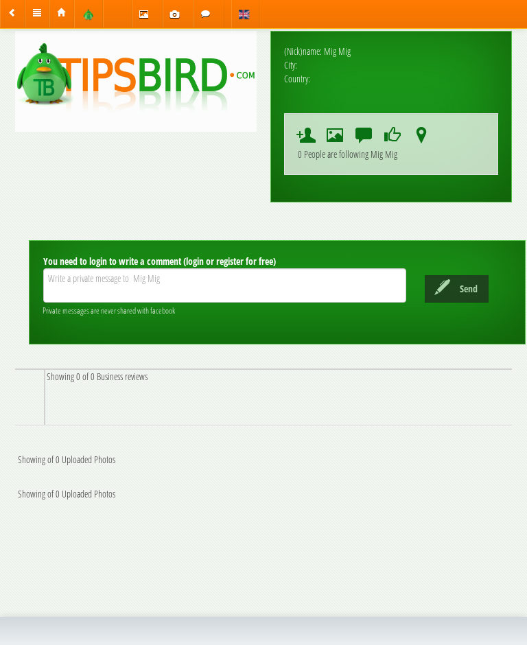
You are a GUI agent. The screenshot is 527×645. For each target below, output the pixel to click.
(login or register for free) (229, 261)
